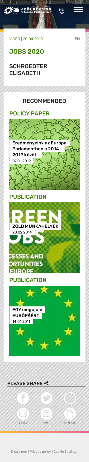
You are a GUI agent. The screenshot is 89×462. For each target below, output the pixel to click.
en (77, 39)
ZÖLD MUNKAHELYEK (35, 226)
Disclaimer (19, 452)
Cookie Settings (65, 452)
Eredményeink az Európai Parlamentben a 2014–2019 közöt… (40, 149)
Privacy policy (40, 452)
